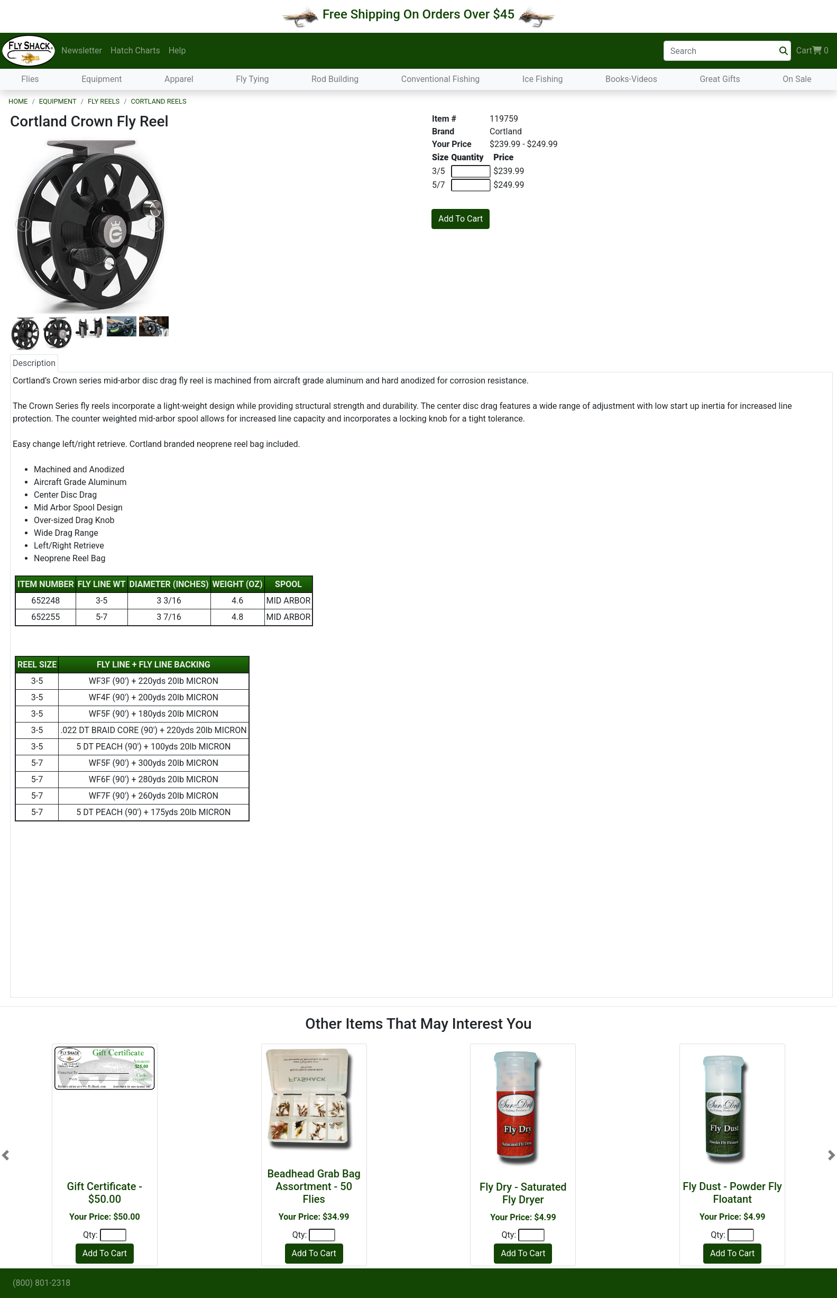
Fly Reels (103, 101)
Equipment (101, 79)
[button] (5, 1154)
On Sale (797, 79)
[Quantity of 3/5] (471, 171)
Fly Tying (252, 79)
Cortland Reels (158, 101)
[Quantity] (113, 1235)
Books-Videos (631, 79)
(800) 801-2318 (41, 1283)
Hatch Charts (135, 50)
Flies (30, 79)
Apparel (179, 79)
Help (177, 50)
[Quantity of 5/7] (471, 185)
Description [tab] (34, 363)
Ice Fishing (542, 79)
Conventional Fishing (440, 79)
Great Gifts (720, 79)
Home (17, 101)
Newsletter (81, 50)
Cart (812, 50)
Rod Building (334, 79)
